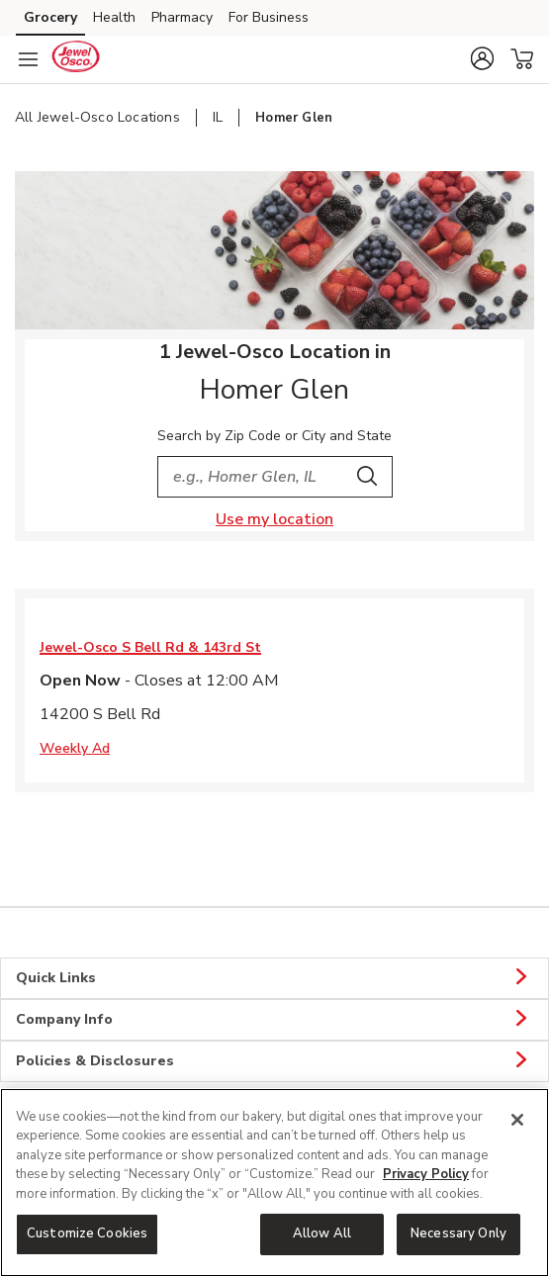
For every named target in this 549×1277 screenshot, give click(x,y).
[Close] (517, 1119)
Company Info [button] (274, 1020)
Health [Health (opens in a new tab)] (114, 17)
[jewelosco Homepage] (75, 59)
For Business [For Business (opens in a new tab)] (269, 17)
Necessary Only (458, 1233)
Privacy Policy (426, 1174)
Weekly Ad (75, 748)
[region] (274, 1182)
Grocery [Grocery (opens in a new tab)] (50, 17)
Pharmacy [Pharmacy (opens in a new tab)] (182, 17)
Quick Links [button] (274, 978)
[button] (482, 58)
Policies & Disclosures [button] (274, 1061)
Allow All (322, 1233)
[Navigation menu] (27, 59)
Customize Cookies (87, 1233)
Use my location (274, 519)
